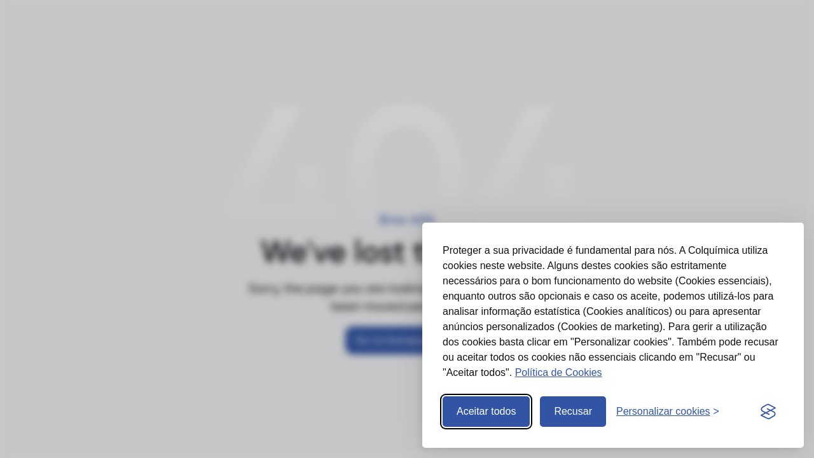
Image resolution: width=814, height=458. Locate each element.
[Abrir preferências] (667, 411)
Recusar (573, 411)
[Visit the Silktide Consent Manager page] (768, 411)
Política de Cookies (558, 372)
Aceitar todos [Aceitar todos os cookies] (486, 411)
